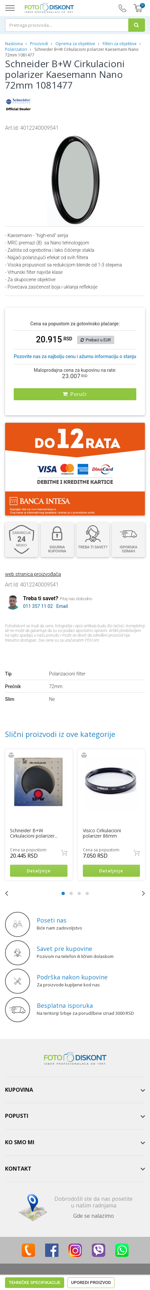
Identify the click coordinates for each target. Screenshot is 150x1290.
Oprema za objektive (75, 43)
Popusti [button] (16, 1116)
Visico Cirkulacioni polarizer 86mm (102, 833)
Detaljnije (39, 871)
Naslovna (14, 43)
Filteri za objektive (120, 43)
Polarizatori (16, 49)
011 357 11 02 (38, 606)
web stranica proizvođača (33, 574)
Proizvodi (39, 43)
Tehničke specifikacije (34, 653)
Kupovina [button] (19, 1089)
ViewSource (132, 1277)
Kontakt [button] (18, 1168)
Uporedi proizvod (91, 653)
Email (62, 606)
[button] (116, 137)
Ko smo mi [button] (19, 1142)
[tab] (75, 1090)
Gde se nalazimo (93, 1215)
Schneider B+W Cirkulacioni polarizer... (33, 833)
